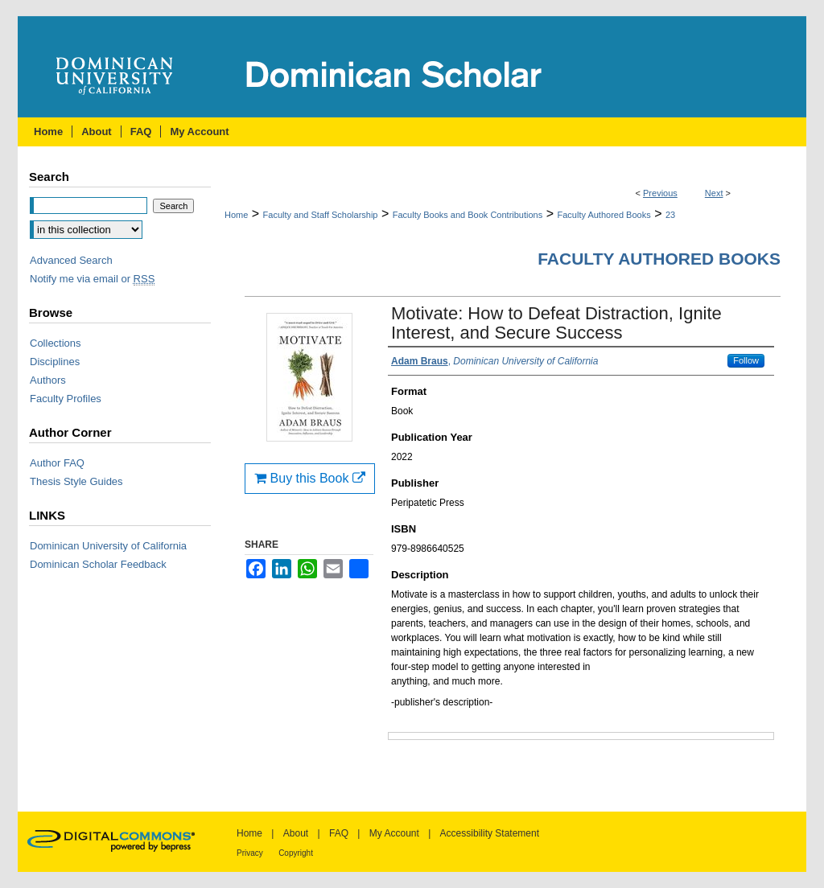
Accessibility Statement (489, 833)
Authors (48, 380)
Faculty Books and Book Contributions (468, 215)
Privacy (250, 853)
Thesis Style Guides (76, 481)
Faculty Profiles (65, 399)
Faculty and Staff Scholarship (320, 215)
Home (236, 215)
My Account (394, 833)
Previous (660, 193)
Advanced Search (71, 260)
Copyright (295, 853)
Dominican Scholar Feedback (98, 564)
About (295, 833)
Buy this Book (309, 478)
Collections (55, 343)
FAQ (338, 833)
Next (714, 193)
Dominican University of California (108, 546)
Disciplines (55, 362)
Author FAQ (57, 463)
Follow (746, 360)
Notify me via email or (92, 279)
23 (670, 215)
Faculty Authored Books (603, 215)
